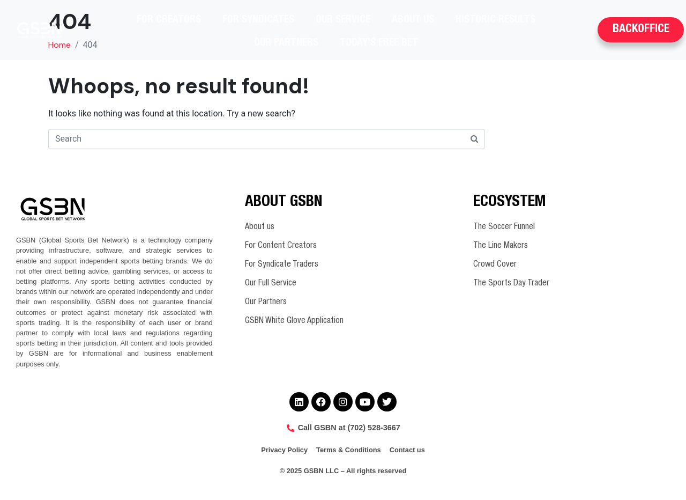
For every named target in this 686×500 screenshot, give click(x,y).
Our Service (343, 20)
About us (413, 20)
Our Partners (286, 43)
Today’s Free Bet (379, 43)
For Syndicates (258, 20)
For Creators (169, 20)
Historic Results (495, 20)
